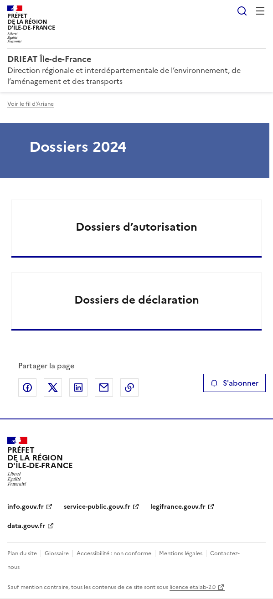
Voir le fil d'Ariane (30, 104)
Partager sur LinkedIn (78, 387)
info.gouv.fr (25, 506)
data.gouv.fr (26, 526)
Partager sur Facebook (27, 387)
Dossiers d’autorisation (136, 227)
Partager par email (104, 387)
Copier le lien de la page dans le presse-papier (129, 387)
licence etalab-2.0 (193, 587)
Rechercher (242, 11)
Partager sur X (53, 387)
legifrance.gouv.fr (178, 506)
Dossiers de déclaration (136, 300)
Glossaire (57, 553)
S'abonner (234, 382)
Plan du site (22, 553)
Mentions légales (180, 553)
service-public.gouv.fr (97, 506)
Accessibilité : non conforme (114, 553)
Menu (260, 11)
